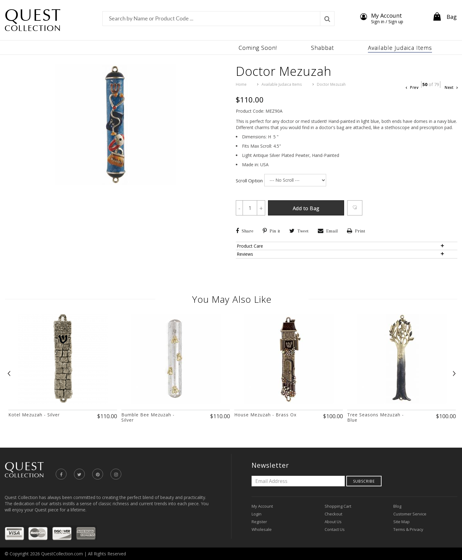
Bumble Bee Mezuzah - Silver (148, 417)
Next (451, 87)
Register (259, 521)
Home (241, 84)
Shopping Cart (338, 506)
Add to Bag (306, 208)
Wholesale (262, 529)
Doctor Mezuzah (331, 84)
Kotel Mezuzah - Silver (34, 415)
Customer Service (409, 514)
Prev (412, 87)
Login (256, 514)
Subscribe (364, 481)
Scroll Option (249, 180)
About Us (333, 521)
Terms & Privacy (408, 529)
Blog (397, 506)
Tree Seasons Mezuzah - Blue (375, 417)
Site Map (401, 521)
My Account (262, 506)
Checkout (333, 514)
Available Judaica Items (281, 84)
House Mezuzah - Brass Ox (265, 415)
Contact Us (335, 529)
